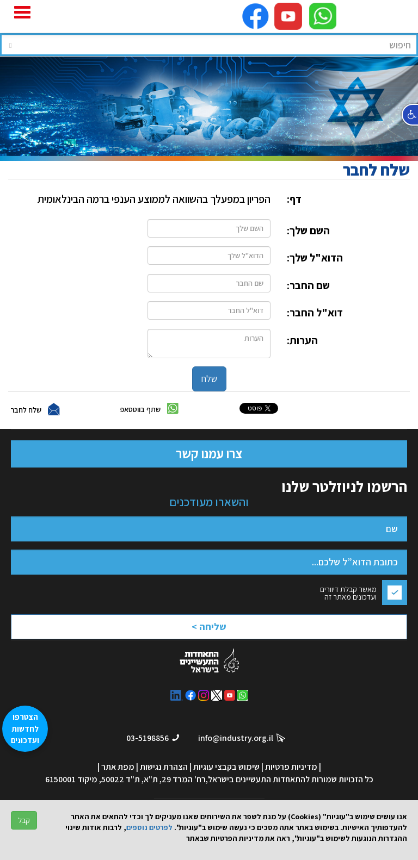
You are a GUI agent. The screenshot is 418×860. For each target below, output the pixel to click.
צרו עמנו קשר (209, 453)
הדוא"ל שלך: (315, 258)
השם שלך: (308, 230)
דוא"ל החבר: (315, 313)
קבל (24, 820)
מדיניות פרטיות (291, 766)
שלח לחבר (25, 409)
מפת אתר (117, 766)
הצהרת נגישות (164, 766)
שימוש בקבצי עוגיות (226, 766)
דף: (294, 199)
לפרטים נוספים (149, 827)
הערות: (302, 340)
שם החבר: (308, 285)
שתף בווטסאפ (140, 409)
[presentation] (179, 629)
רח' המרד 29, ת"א (175, 779)
